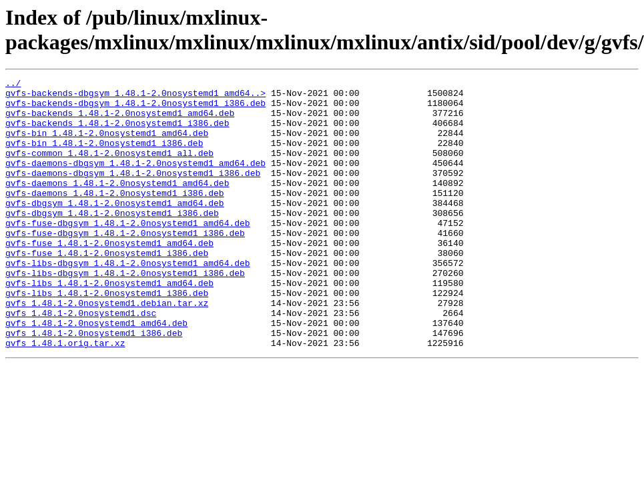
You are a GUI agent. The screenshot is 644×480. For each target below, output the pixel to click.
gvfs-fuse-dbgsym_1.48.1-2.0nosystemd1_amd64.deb (127, 253)
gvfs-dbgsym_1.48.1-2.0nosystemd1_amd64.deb (114, 229)
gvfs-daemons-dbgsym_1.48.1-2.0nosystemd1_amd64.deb (135, 181)
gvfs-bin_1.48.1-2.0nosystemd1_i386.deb (104, 157)
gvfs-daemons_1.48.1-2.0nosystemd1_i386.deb (114, 217)
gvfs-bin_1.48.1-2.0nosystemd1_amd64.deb (106, 145)
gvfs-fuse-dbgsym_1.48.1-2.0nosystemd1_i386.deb (125, 265)
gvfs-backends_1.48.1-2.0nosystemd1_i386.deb (117, 133)
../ (13, 85)
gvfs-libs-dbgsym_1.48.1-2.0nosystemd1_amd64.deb (127, 301)
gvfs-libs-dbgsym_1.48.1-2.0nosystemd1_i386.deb (125, 313)
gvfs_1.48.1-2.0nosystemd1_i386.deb (93, 385)
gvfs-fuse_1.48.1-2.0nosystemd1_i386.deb (106, 289)
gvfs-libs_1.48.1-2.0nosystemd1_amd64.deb (109, 325)
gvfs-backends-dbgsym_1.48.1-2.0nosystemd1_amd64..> (135, 97)
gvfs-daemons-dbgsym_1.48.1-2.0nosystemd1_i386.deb (132, 193)
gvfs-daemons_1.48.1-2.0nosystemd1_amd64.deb (117, 205)
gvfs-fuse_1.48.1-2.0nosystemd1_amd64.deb (109, 277)
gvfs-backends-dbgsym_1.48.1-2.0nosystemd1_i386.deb (135, 109)
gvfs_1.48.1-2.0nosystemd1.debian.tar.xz (106, 349)
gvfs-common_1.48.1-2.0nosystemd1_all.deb (109, 169)
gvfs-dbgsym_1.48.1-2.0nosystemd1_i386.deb (112, 241)
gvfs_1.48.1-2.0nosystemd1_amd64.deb (96, 373)
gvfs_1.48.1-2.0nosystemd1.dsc (80, 361)
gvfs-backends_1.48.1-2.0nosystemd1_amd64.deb (119, 121)
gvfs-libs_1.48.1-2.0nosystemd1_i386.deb (106, 337)
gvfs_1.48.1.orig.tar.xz (65, 397)
